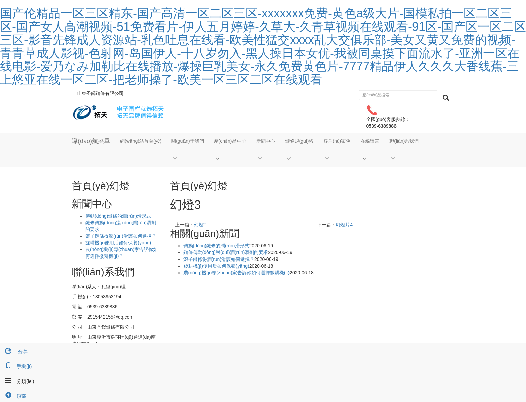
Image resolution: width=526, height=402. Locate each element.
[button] (187, 158)
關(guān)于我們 (187, 141)
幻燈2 (200, 224)
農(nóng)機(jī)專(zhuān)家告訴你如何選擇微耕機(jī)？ (236, 272)
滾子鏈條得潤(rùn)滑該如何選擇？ (120, 236)
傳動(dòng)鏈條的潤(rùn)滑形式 (216, 245)
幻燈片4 (344, 224)
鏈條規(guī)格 (299, 141)
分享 (14, 351)
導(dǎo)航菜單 (91, 141)
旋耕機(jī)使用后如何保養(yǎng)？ (118, 242)
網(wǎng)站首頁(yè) (140, 141)
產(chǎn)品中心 (230, 141)
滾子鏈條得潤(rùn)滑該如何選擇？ (219, 259)
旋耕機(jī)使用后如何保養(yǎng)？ (216, 266)
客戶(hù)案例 (337, 141)
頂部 (13, 396)
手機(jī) (16, 366)
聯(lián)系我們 (404, 141)
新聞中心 (265, 141)
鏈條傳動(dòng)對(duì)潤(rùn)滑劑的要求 (225, 252)
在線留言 (370, 141)
